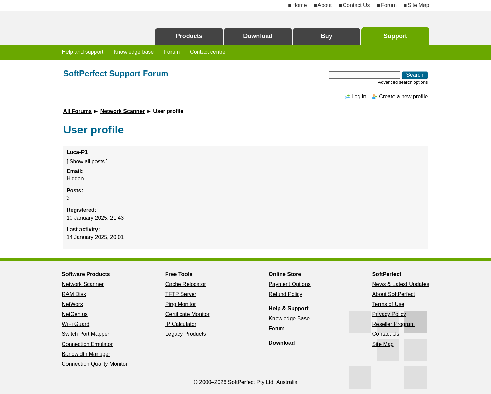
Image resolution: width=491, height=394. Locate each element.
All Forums (77, 111)
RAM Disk (74, 294)
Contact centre (207, 52)
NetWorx (72, 304)
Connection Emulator (87, 344)
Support (395, 36)
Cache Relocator (185, 284)
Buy (326, 36)
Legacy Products (185, 334)
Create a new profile (403, 96)
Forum (389, 5)
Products (189, 36)
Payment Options (290, 284)
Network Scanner (122, 111)
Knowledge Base (289, 318)
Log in (359, 96)
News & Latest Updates (400, 284)
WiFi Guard (75, 324)
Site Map (418, 5)
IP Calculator (180, 324)
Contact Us (356, 5)
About (324, 5)
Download (257, 36)
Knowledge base (134, 52)
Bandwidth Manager (86, 354)
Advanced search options (403, 82)
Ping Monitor (180, 304)
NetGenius (75, 314)
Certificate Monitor (187, 314)
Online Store (285, 274)
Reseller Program (393, 324)
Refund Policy (285, 294)
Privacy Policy (389, 314)
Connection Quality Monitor (95, 364)
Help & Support (288, 308)
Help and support (82, 52)
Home (299, 5)
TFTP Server (180, 294)
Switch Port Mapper (85, 334)
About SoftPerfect (393, 294)
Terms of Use (388, 304)
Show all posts (87, 161)
